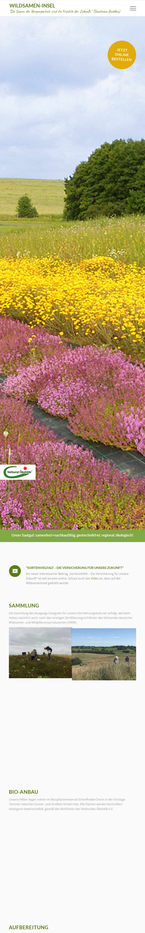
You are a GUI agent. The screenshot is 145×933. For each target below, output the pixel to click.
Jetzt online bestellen (122, 54)
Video (94, 578)
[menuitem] (131, 8)
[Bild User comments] (40, 652)
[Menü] (131, 8)
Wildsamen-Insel (64, 8)
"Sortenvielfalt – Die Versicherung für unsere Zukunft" (75, 568)
